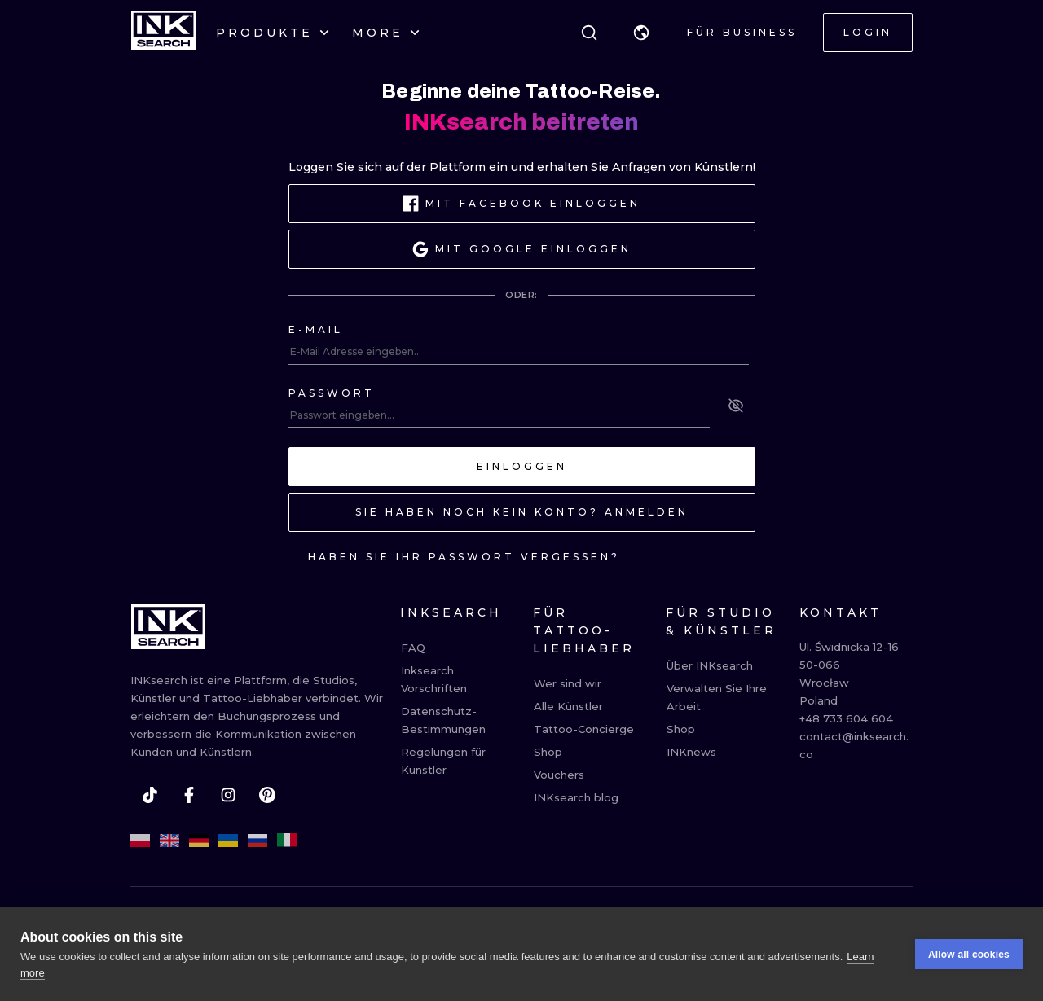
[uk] (228, 841)
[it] (287, 841)
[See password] (735, 405)
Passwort (331, 393)
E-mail (315, 329)
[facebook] (189, 794)
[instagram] (228, 794)
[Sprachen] (641, 32)
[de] (199, 841)
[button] (641, 32)
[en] (169, 841)
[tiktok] (149, 794)
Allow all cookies (969, 954)
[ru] (257, 841)
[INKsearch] (163, 32)
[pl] (140, 841)
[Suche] (589, 32)
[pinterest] (267, 794)
